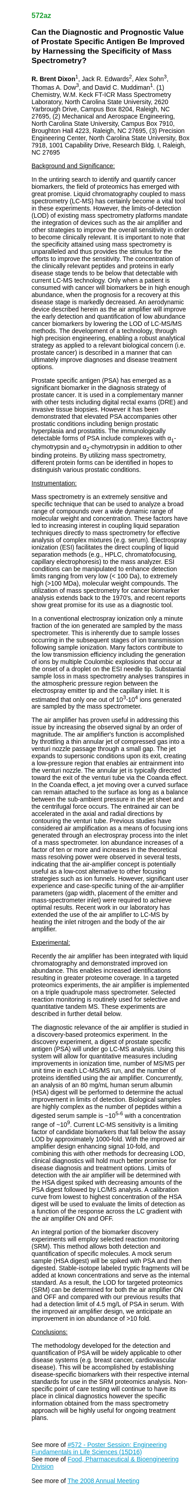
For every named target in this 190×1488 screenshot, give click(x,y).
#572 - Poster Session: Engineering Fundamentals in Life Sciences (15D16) (99, 1448)
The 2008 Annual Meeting (104, 1480)
